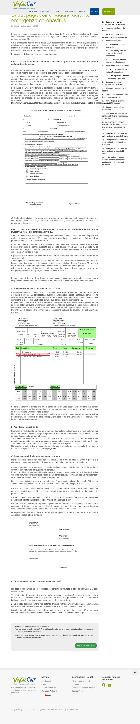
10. (104, 107)
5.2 (107, 76)
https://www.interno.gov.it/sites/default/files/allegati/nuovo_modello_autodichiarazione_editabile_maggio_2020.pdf (61, 103)
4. (104, 41)
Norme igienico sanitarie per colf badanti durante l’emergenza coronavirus (115, 115)
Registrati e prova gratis (85, 646)
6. (104, 82)
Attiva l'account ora (49, 688)
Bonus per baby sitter (114, 41)
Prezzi (59, 12)
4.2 (108, 51)
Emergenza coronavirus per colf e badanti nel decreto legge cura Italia (114, 142)
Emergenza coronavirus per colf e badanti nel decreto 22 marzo (114, 150)
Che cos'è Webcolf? (49, 691)
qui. (56, 448)
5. (104, 66)
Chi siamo (82, 12)
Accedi (94, 12)
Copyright (75, 684)
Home (33, 12)
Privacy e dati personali (81, 681)
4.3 (108, 60)
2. (104, 28)
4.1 (108, 44)
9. (104, 101)
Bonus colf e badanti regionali (117, 66)
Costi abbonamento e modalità (83, 688)
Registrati (109, 12)
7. (104, 88)
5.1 (108, 70)
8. (104, 95)
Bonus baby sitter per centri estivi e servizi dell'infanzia (116, 53)
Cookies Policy (77, 691)
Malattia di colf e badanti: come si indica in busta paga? (61, 613)
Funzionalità (46, 12)
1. (104, 22)
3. (104, 34)
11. (104, 113)
